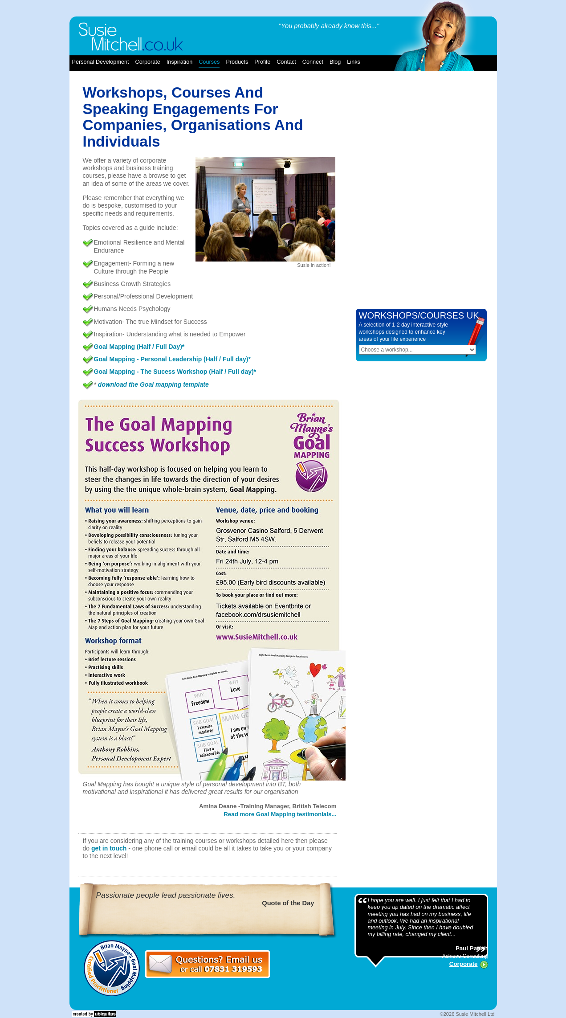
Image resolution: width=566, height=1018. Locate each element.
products (237, 62)
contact (286, 62)
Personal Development (100, 62)
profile (262, 62)
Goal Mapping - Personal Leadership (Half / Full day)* (172, 359)
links (353, 62)
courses (209, 62)
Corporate (463, 964)
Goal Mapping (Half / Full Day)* (139, 346)
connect (312, 62)
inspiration (179, 62)
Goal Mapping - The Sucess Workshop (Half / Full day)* (175, 371)
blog (335, 62)
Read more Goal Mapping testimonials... (280, 814)
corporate (147, 62)
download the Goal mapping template (153, 384)
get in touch (108, 848)
